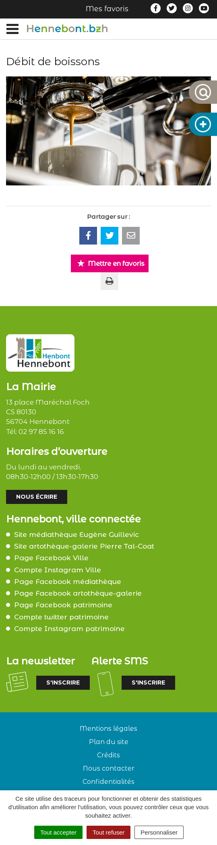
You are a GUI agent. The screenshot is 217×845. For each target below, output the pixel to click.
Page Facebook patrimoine (63, 605)
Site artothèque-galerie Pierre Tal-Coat (84, 546)
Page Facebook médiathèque (67, 582)
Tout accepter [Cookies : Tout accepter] (58, 832)
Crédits (108, 755)
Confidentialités (108, 781)
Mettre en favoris (111, 263)
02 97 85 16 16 (41, 432)
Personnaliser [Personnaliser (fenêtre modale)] (159, 832)
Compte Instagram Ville (57, 570)
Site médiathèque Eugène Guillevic (76, 534)
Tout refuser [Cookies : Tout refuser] (108, 832)
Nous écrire (36, 496)
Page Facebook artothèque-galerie (78, 593)
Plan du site (108, 742)
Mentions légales (108, 728)
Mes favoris (107, 8)
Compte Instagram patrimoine (69, 629)
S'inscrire (63, 682)
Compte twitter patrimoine (61, 617)
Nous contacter (108, 768)
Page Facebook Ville (51, 558)
